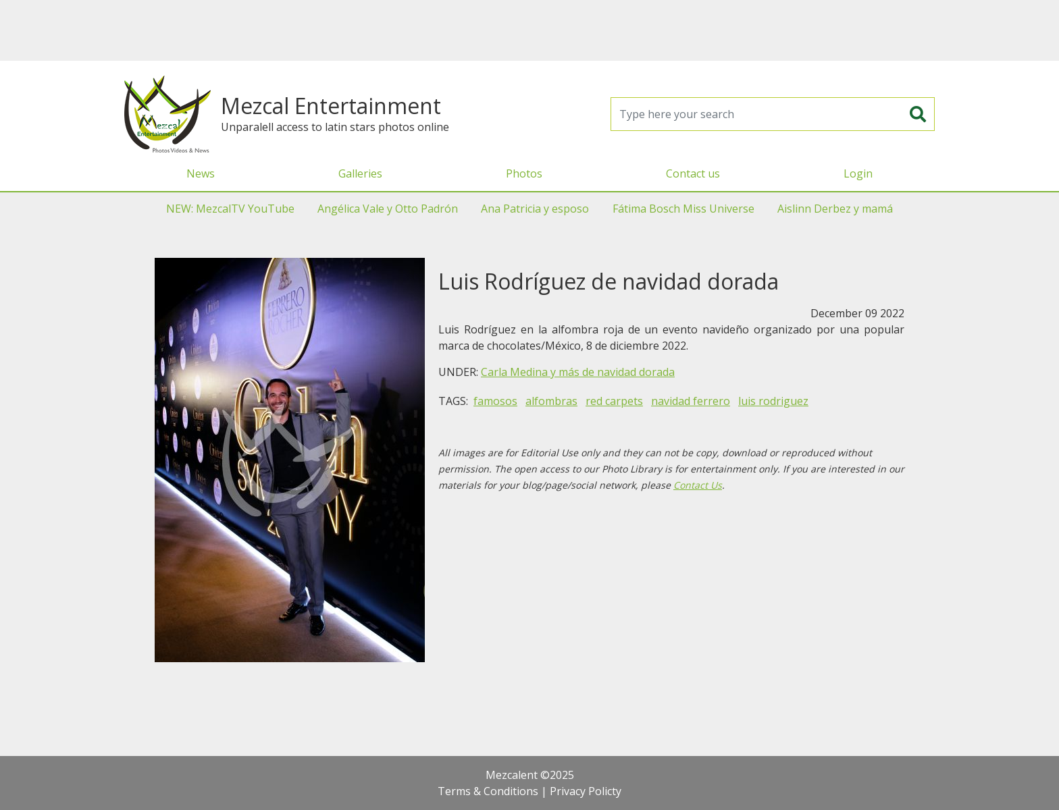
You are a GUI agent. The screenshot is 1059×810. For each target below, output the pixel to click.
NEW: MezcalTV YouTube (230, 208)
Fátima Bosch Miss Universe (683, 208)
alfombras (551, 401)
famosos (495, 401)
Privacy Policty (585, 791)
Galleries (360, 173)
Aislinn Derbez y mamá (835, 208)
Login (858, 173)
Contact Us (697, 485)
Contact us (693, 173)
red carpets (614, 401)
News (200, 173)
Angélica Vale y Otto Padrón (387, 208)
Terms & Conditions (488, 791)
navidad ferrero (690, 401)
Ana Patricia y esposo (535, 208)
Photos (524, 173)
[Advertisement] (529, 30)
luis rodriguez (773, 401)
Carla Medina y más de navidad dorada (578, 371)
